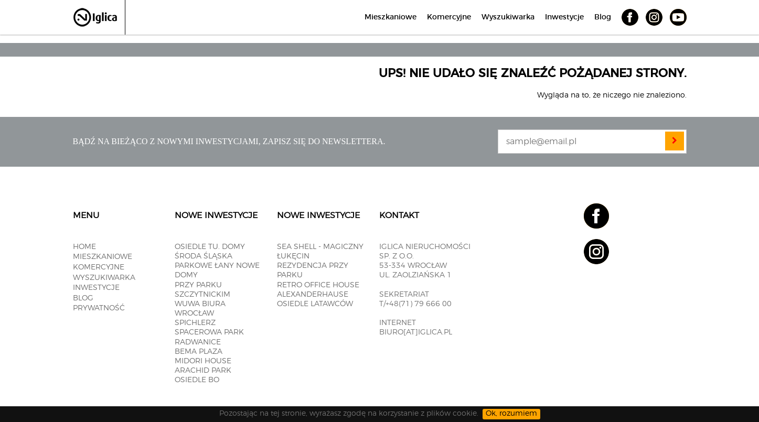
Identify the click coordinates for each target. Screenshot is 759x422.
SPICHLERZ (195, 323)
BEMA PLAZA (198, 351)
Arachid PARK (203, 370)
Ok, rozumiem (511, 413)
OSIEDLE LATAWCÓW (315, 304)
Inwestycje (564, 17)
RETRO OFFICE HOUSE (318, 285)
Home (84, 247)
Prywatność (99, 308)
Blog (602, 17)
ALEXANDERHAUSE (312, 294)
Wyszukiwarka (508, 17)
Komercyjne (449, 17)
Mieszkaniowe (390, 17)
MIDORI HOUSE (203, 361)
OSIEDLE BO (197, 380)
